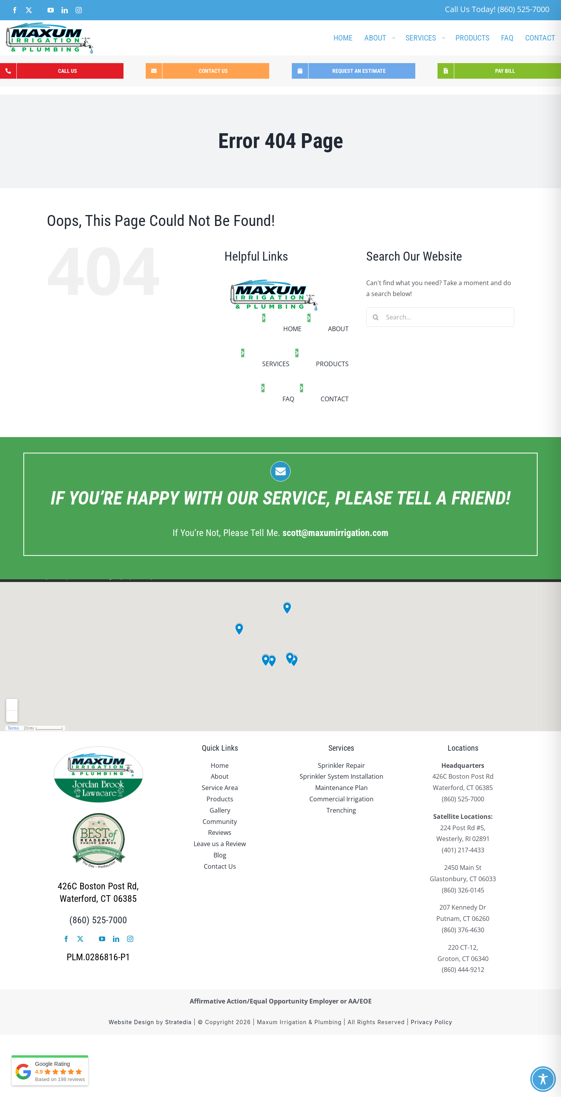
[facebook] (66, 939)
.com (335, 532)
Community (220, 821)
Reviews (219, 832)
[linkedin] (116, 939)
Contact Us (220, 866)
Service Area (220, 787)
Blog (219, 855)
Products (219, 799)
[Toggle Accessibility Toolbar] (543, 1079)
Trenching (341, 810)
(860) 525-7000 (98, 920)
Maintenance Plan (341, 787)
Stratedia (178, 1022)
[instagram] (130, 939)
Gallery (220, 810)
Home (220, 765)
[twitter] (80, 939)
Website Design (131, 1022)
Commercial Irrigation (341, 799)
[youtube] (102, 939)
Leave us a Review (220, 844)
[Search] (376, 317)
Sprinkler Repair (341, 765)
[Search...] (440, 317)
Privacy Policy (432, 1022)
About (220, 776)
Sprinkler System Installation (341, 776)
